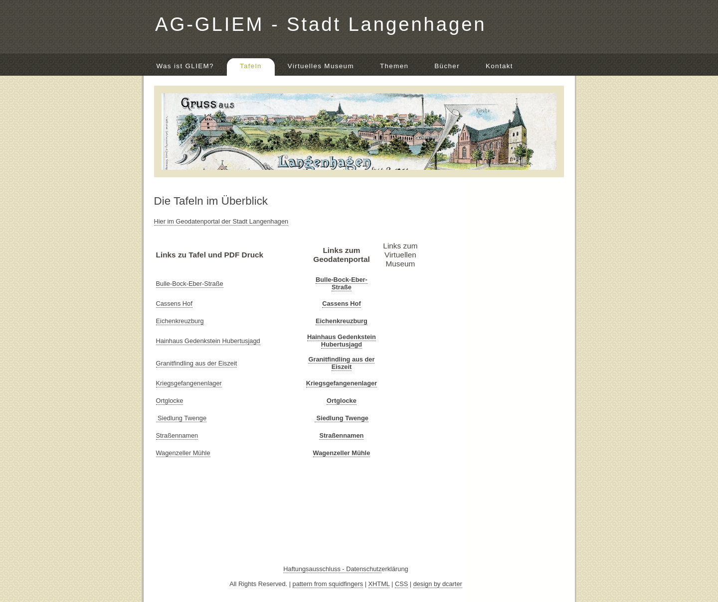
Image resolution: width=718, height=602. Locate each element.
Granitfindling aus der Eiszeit (196, 363)
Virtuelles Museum (321, 66)
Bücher (447, 66)
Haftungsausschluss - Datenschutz (332, 569)
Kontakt (499, 66)
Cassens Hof (174, 303)
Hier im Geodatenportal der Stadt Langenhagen (221, 221)
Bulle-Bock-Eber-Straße (189, 283)
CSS (401, 584)
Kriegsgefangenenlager (189, 383)
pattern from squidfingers (328, 584)
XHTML (379, 584)
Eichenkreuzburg (180, 321)
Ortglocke (169, 400)
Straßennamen (177, 435)
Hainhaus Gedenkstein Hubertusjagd (208, 341)
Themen (394, 66)
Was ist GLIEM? (185, 66)
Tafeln (251, 66)
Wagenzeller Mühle (183, 453)
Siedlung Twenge (181, 418)
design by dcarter (437, 584)
